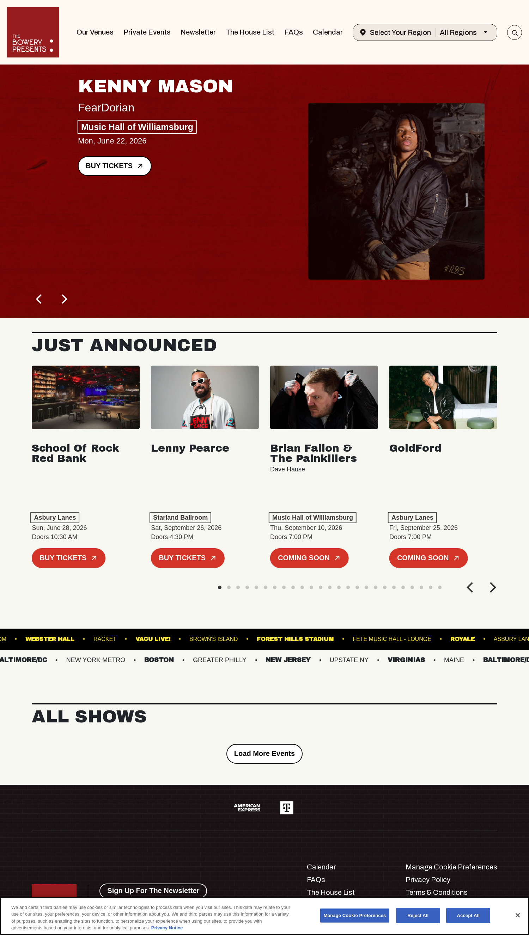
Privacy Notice (167, 927)
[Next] (63, 299)
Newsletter (198, 32)
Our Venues (95, 32)
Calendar (328, 32)
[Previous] (39, 299)
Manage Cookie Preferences (451, 867)
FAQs (293, 32)
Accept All (468, 915)
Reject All (417, 915)
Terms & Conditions (437, 892)
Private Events (147, 32)
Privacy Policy (428, 880)
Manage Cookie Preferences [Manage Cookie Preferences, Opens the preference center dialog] (355, 915)
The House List (250, 32)
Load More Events (264, 753)
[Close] (517, 915)
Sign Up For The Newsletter (153, 890)
